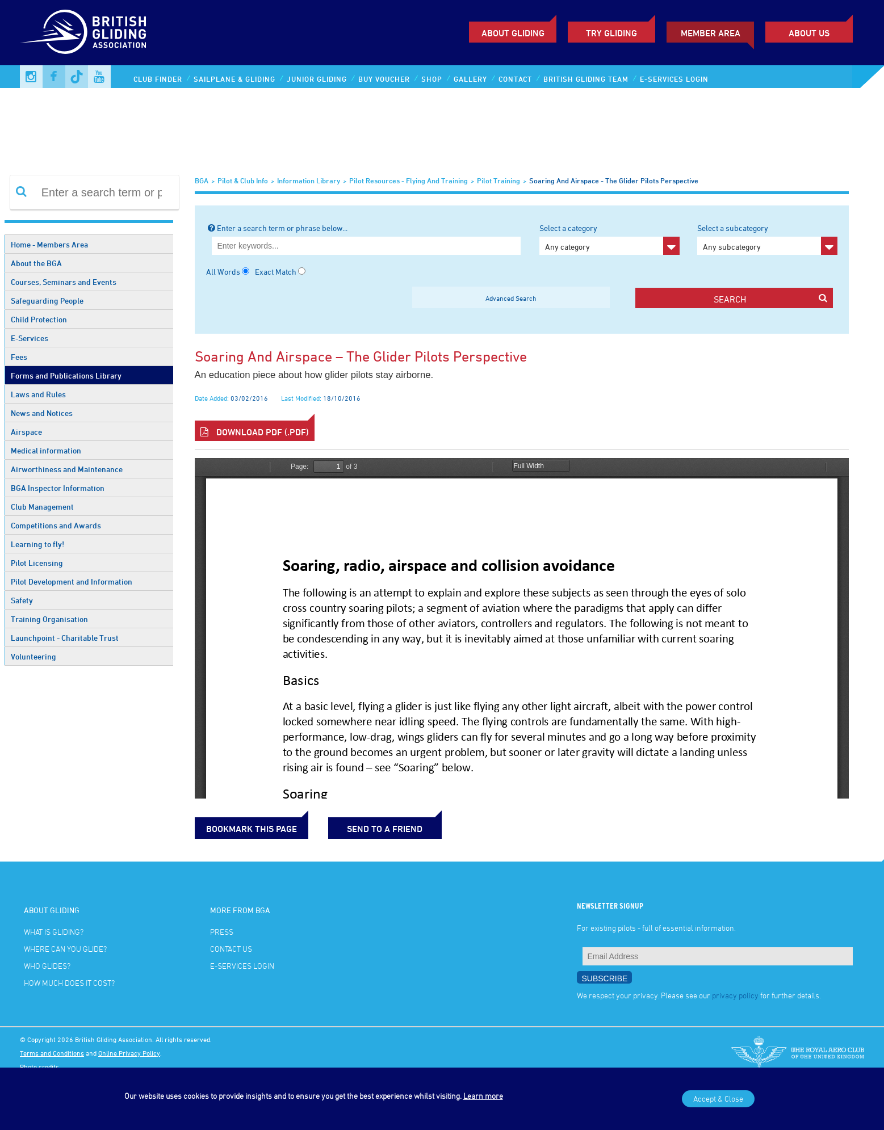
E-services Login (674, 78)
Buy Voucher (384, 78)
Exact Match (275, 271)
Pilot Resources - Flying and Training (408, 180)
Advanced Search (511, 298)
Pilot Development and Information (71, 581)
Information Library (308, 180)
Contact (515, 78)
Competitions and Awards (56, 525)
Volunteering (33, 656)
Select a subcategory (767, 239)
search (770, 298)
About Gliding (512, 33)
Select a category (609, 239)
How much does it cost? (69, 983)
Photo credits (39, 1066)
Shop (431, 78)
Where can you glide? (65, 948)
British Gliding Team (586, 78)
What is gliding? (53, 931)
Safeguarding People (47, 300)
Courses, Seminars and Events (63, 282)
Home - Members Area (49, 244)
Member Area (710, 33)
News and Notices (42, 413)
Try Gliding (611, 33)
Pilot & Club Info (242, 180)
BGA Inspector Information (57, 488)
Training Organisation (49, 619)
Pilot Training (498, 180)
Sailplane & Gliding (234, 78)
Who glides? (47, 966)
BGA (201, 180)
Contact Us (231, 948)
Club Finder (157, 78)
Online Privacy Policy (129, 1053)
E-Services (29, 338)
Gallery (470, 78)
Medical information (46, 450)
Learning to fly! (37, 544)
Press (221, 931)
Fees (19, 357)
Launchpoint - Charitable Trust (65, 637)
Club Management (42, 506)
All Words (223, 271)
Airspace (26, 431)
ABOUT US (809, 33)
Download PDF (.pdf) (254, 432)
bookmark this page (251, 829)
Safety (22, 600)
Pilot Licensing (37, 563)
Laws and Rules (38, 394)
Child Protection (39, 319)
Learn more (483, 1095)
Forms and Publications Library (66, 375)
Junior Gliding (317, 78)
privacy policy (735, 995)
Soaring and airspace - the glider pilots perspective (613, 180)
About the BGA (36, 263)
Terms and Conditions (52, 1053)
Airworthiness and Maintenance (67, 469)
